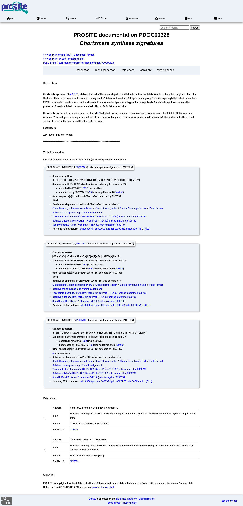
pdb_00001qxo (102, 228)
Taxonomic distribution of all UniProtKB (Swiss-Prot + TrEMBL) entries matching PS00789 (99, 369)
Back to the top (230, 500)
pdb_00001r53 (133, 228)
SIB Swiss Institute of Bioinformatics (135, 498)
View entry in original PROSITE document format (68, 54)
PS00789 (81, 319)
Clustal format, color (106, 208)
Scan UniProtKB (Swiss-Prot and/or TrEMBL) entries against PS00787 (88, 224)
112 (91, 344)
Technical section (105, 70)
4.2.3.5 (73, 94)
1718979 (74, 429)
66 (90, 268)
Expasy (92, 498)
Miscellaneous (165, 70)
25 (90, 192)
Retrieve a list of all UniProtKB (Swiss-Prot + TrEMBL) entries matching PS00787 (94, 220)
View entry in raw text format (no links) (63, 58)
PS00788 (81, 243)
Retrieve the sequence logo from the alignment (77, 212)
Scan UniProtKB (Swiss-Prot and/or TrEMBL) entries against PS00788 (88, 300)
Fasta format (156, 208)
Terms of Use (113, 502)
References (127, 70)
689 (85, 188)
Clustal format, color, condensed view (72, 208)
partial (119, 192)
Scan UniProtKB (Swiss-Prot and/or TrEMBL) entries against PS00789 (88, 377)
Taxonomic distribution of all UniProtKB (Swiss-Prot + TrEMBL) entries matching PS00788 (99, 292)
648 (85, 264)
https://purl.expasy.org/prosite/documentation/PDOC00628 (82, 62)
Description (82, 70)
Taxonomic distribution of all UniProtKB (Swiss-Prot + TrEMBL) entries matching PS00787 (99, 216)
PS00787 (80, 167)
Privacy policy (129, 502)
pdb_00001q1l (87, 228)
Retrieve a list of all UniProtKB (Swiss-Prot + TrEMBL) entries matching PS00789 (94, 373)
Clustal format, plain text (133, 208)
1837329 (74, 461)
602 (85, 340)
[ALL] (147, 228)
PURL (46, 62)
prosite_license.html (103, 487)
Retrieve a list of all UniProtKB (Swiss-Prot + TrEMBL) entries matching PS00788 (94, 296)
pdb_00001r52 (118, 228)
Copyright (145, 70)
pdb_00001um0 (135, 381)
